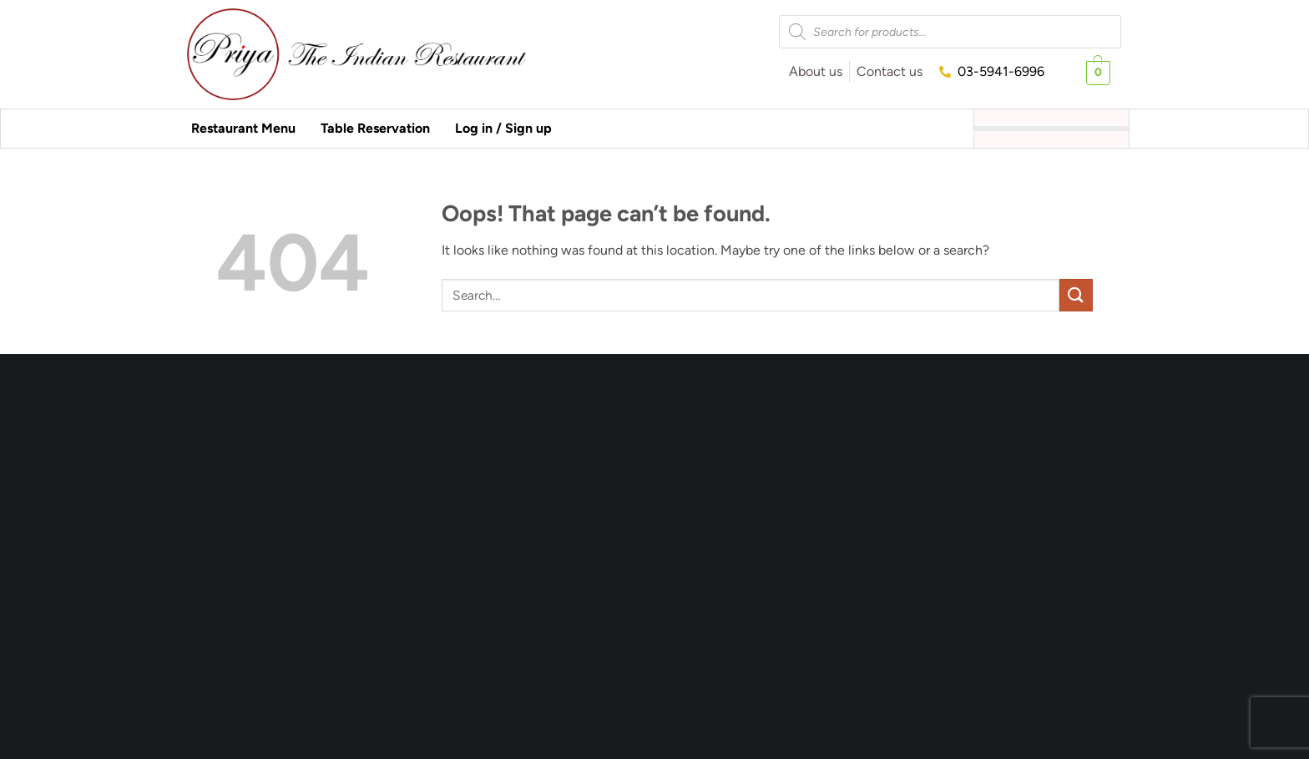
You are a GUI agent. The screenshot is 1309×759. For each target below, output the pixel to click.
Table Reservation (375, 128)
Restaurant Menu (243, 128)
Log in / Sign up (503, 128)
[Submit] (1076, 295)
